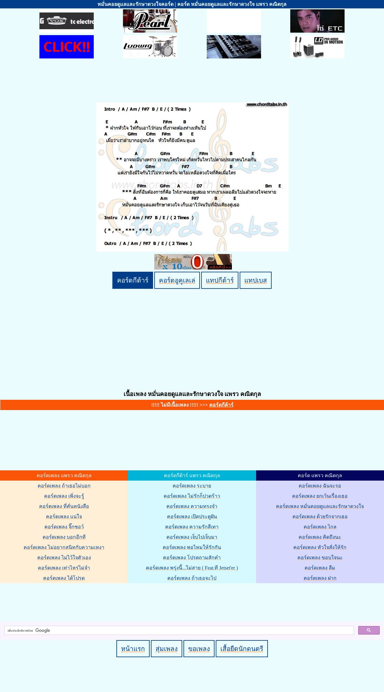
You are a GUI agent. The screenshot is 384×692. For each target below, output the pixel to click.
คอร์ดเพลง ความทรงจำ (191, 506)
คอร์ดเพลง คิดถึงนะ (320, 537)
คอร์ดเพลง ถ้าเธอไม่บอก (64, 485)
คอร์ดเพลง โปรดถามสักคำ (192, 557)
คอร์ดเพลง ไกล (320, 526)
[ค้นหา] (178, 630)
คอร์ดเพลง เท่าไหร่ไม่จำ (64, 567)
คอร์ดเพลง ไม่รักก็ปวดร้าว (192, 496)
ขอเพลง (199, 648)
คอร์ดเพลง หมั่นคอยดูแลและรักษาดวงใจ (320, 506)
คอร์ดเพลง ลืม (320, 567)
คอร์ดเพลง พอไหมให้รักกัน (192, 547)
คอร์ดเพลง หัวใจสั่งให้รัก (319, 547)
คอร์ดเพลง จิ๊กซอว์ (64, 526)
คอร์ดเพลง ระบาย (192, 485)
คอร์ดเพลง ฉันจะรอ (320, 485)
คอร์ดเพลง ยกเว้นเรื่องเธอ (320, 496)
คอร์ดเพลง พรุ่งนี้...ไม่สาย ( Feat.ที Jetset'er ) (192, 567)
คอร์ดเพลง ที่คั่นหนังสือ (64, 506)
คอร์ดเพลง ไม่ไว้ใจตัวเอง (64, 557)
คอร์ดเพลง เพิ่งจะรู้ (64, 496)
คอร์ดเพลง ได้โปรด (64, 578)
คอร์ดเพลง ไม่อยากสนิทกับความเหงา (64, 547)
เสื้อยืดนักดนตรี (241, 648)
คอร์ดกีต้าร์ (132, 280)
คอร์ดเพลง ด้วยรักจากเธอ (320, 516)
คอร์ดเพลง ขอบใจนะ (320, 557)
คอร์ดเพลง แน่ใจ (64, 516)
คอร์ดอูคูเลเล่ (177, 280)
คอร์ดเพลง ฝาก (320, 578)
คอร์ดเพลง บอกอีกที (64, 537)
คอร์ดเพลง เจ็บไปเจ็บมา (191, 537)
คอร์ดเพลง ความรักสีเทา (192, 526)
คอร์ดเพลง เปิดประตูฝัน (192, 516)
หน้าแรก (133, 648)
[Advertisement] (193, 601)
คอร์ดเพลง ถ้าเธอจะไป (191, 578)
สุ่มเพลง (167, 648)
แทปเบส (255, 280)
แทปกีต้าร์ (220, 280)
